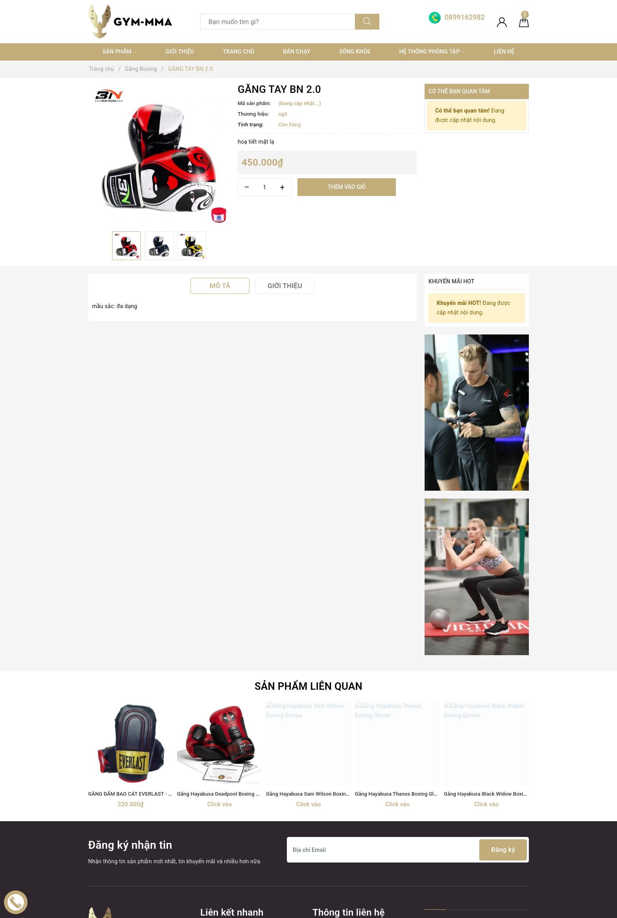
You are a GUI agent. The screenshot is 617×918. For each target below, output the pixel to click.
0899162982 (357, 792)
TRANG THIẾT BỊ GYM (228, 792)
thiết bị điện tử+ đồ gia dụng (236, 849)
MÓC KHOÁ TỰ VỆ (223, 877)
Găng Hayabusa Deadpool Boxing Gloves (224, 647)
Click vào (219, 657)
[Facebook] (95, 827)
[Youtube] (128, 827)
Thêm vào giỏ (347, 187)
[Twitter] (111, 827)
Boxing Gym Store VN (466, 785)
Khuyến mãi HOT (452, 281)
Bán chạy (296, 51)
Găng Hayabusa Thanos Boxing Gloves (400, 647)
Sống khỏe (355, 51)
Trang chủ (238, 51)
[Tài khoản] (502, 21)
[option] (159, 154)
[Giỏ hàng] (524, 21)
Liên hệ (504, 51)
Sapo (379, 909)
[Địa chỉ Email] (408, 703)
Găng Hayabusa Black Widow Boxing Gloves (495, 647)
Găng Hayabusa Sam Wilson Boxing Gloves (316, 647)
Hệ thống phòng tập (432, 52)
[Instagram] (144, 827)
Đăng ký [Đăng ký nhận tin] (503, 703)
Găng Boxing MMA (224, 806)
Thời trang (213, 834)
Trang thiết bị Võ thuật (228, 820)
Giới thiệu (180, 51)
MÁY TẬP (212, 862)
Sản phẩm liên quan (308, 539)
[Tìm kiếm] (367, 22)
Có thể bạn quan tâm (459, 91)
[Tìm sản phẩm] (277, 22)
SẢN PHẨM (119, 52)
